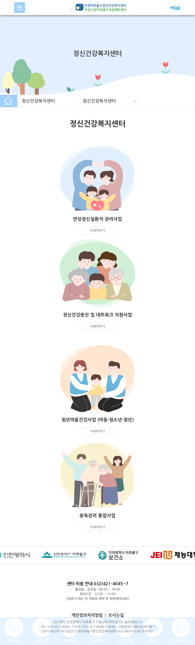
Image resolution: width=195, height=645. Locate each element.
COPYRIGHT (50, 631)
